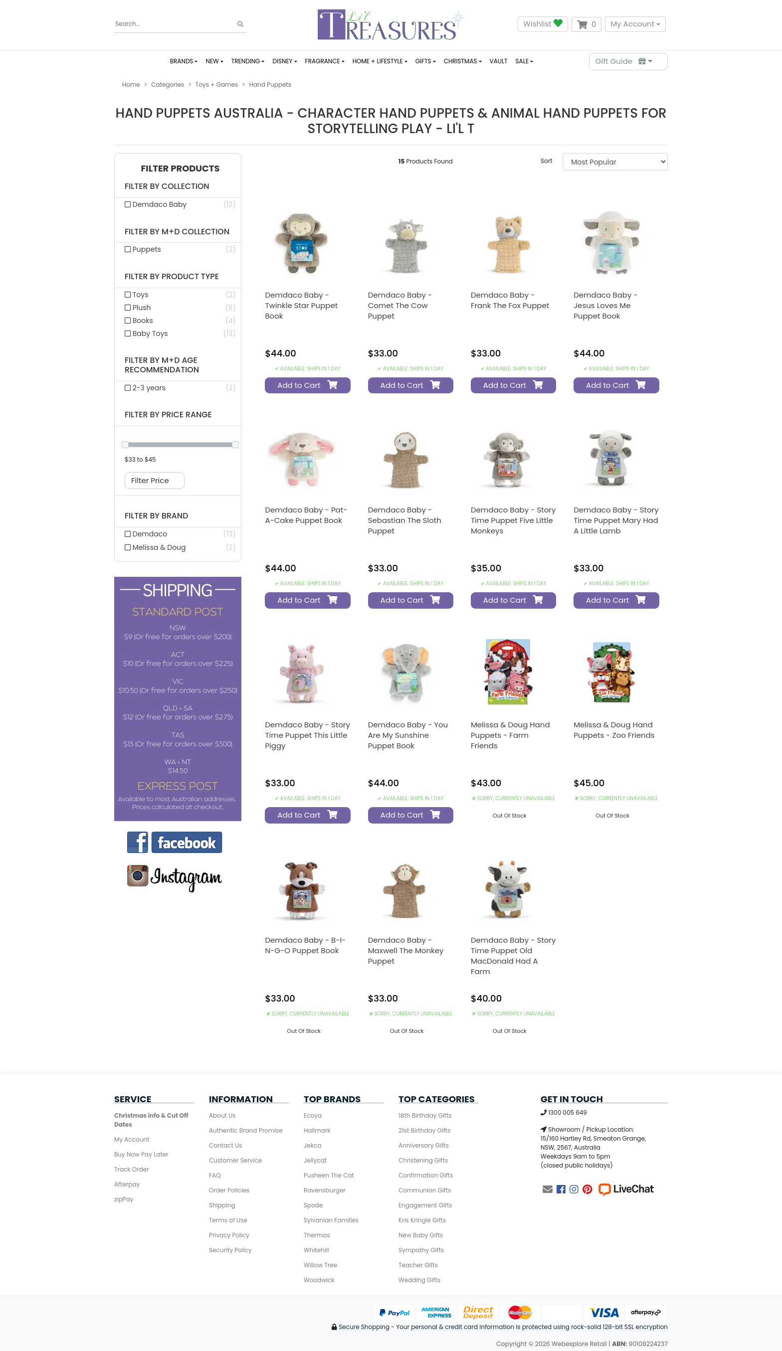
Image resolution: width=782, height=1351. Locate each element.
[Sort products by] (615, 161)
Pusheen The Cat (329, 1175)
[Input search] (180, 24)
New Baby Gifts (420, 1235)
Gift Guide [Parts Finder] (623, 61)
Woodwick (319, 1280)
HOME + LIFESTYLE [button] (378, 61)
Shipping (222, 1205)
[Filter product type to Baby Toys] (178, 333)
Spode (313, 1205)
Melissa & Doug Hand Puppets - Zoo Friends (614, 729)
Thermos (317, 1235)
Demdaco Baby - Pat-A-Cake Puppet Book (306, 515)
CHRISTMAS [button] (460, 61)
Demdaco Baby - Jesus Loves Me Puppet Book (606, 305)
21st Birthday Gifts (424, 1130)
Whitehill (316, 1250)
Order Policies (229, 1190)
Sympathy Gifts (421, 1250)
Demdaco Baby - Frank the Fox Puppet (510, 300)
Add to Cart (306, 385)
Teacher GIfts (418, 1265)
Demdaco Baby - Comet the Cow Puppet (400, 305)
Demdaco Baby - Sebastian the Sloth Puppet (404, 520)
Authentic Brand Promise (246, 1130)
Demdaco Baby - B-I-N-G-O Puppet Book (305, 945)
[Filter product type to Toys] (178, 294)
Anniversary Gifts (423, 1145)
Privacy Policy (229, 1235)
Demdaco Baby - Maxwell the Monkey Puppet (406, 950)
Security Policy (230, 1250)
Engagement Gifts (425, 1205)
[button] (178, 168)
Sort (547, 161)
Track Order (131, 1169)
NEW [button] (211, 61)
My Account (632, 23)
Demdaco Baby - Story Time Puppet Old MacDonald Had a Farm (513, 956)
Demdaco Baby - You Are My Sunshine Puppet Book (408, 735)
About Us (222, 1115)
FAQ (215, 1175)
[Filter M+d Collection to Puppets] (178, 249)
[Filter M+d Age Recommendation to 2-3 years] (178, 387)
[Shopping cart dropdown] (586, 24)
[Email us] (548, 1189)
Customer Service (235, 1160)
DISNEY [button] (282, 61)
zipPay (123, 1199)
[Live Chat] (626, 1189)
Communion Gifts (424, 1190)
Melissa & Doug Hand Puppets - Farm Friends (510, 735)
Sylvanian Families (331, 1220)
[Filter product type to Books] (178, 320)
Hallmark (317, 1130)
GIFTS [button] (423, 61)
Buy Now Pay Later (141, 1154)
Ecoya (313, 1115)
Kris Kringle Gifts (422, 1220)
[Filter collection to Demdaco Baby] (178, 204)
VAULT (499, 61)
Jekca (312, 1145)
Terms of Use (228, 1220)
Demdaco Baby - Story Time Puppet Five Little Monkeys (513, 520)
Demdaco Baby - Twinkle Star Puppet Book (301, 305)
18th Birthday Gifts (425, 1115)
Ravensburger (325, 1190)
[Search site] (240, 24)
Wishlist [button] (542, 24)
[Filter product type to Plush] (178, 307)
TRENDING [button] (245, 61)
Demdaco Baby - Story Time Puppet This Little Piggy (307, 735)
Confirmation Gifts (425, 1175)
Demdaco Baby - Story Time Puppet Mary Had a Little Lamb (616, 520)
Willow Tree (320, 1265)
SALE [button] (522, 61)
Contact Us (225, 1145)
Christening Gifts (423, 1160)
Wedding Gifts (419, 1280)
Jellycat (315, 1160)
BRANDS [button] (182, 61)
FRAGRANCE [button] (322, 61)
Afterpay (127, 1184)
